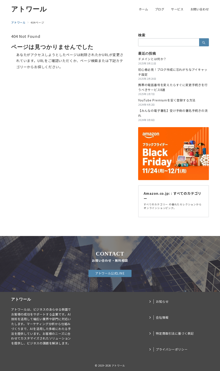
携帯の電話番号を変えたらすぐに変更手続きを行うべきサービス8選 (173, 87)
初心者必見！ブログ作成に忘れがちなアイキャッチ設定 (172, 72)
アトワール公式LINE (109, 273)
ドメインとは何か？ (152, 59)
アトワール (29, 9)
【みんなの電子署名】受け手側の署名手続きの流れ (173, 113)
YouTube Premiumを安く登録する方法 (166, 100)
